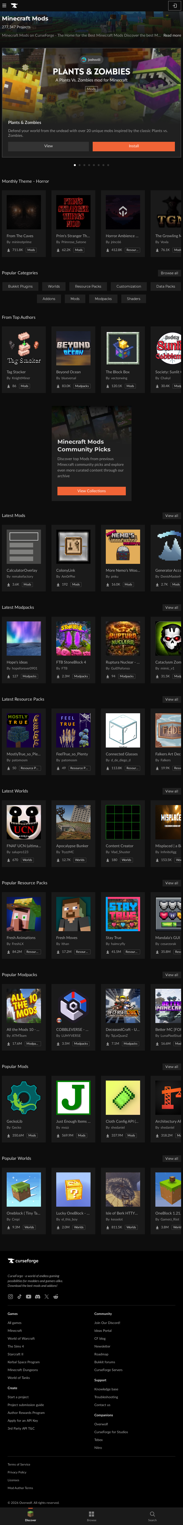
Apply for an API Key (23, 1420)
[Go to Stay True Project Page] (123, 925)
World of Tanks (19, 1378)
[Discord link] (38, 1296)
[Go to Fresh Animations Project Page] (24, 925)
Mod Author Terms (20, 1488)
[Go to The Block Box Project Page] (123, 359)
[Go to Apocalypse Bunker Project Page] (73, 833)
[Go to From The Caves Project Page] (24, 223)
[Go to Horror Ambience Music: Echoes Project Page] (123, 223)
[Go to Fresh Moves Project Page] (73, 925)
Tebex (98, 1440)
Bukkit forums (104, 1362)
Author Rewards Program (26, 1413)
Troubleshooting (106, 1397)
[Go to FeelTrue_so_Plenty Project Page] (73, 741)
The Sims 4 (16, 1346)
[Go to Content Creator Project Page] (123, 833)
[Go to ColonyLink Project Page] (73, 558)
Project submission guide (26, 1405)
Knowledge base (106, 1389)
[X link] (47, 1296)
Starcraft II (15, 1354)
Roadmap (101, 1354)
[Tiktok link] (19, 1296)
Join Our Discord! (107, 1323)
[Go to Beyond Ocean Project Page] (73, 359)
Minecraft (15, 1331)
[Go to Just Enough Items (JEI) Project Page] (73, 1109)
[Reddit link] (56, 1296)
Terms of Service (19, 1464)
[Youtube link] (28, 1296)
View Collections (91, 491)
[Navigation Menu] (4, 6)
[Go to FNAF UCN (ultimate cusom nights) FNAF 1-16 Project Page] (24, 833)
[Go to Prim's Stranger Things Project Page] (73, 223)
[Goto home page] (14, 6)
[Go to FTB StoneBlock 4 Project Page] (73, 650)
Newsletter (102, 1346)
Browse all (169, 273)
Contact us (102, 1405)
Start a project (18, 1397)
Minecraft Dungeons (23, 1370)
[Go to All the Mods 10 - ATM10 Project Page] (24, 1017)
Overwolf (101, 1424)
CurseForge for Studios (111, 1432)
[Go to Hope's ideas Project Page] (24, 650)
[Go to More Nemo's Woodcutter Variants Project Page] (123, 558)
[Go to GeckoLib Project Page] (24, 1109)
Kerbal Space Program (24, 1362)
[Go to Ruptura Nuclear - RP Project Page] (123, 650)
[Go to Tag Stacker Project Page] (24, 359)
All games (14, 1323)
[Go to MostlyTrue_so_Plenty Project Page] (24, 741)
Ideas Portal (103, 1331)
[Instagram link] (10, 1296)
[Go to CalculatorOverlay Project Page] (24, 558)
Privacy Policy (17, 1472)
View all (171, 516)
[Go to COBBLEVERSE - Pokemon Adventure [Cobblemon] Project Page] (73, 1017)
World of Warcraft (21, 1338)
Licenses (13, 1480)
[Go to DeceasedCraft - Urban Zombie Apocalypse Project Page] (123, 1017)
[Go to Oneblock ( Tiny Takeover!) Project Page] (24, 1201)
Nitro (98, 1448)
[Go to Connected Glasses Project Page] (123, 741)
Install (134, 146)
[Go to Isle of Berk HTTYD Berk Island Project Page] (123, 1201)
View (48, 146)
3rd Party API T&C (21, 1428)
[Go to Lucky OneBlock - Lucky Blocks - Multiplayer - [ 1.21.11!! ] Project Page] (73, 1201)
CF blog (100, 1338)
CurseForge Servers (108, 1370)
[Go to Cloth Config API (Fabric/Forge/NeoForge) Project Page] (123, 1109)
